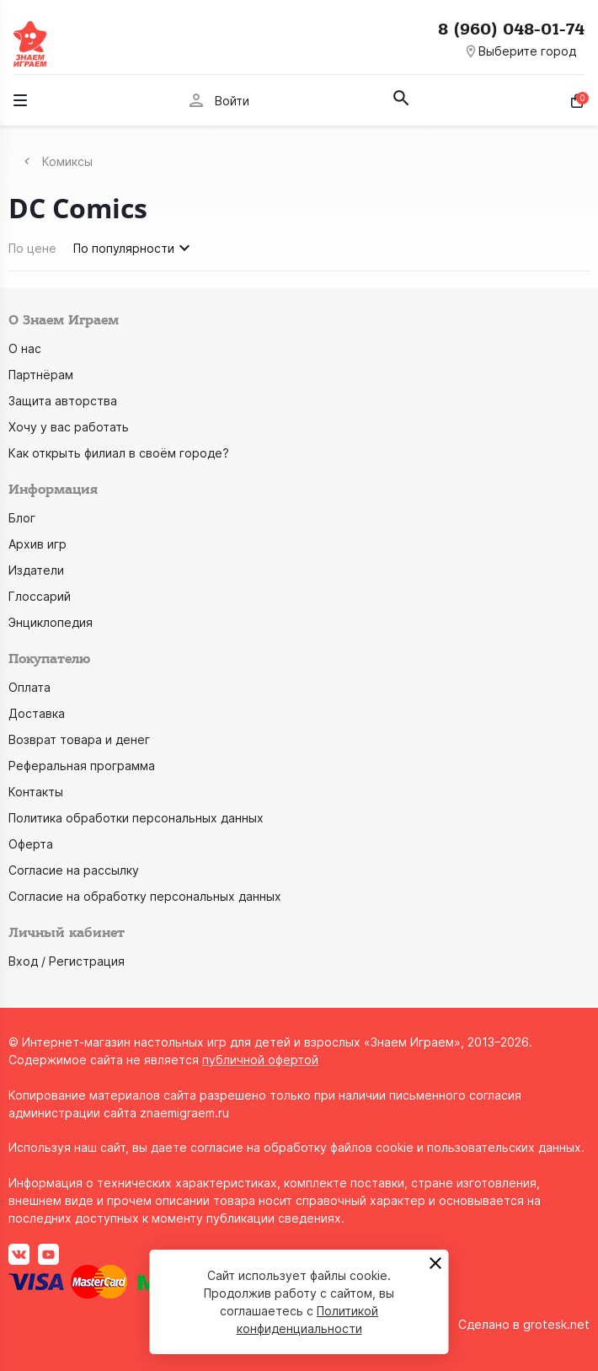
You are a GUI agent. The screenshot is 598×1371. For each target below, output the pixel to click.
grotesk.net (556, 1324)
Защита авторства (62, 401)
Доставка (36, 713)
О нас (24, 348)
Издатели (36, 570)
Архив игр (37, 544)
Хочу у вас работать (68, 427)
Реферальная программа (81, 765)
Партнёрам (40, 374)
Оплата (29, 687)
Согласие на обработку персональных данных (144, 896)
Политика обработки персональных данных (136, 818)
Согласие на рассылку (73, 870)
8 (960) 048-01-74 (511, 29)
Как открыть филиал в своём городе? (118, 453)
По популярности (134, 248)
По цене (32, 248)
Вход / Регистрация (66, 961)
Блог (21, 518)
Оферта (30, 844)
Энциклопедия (50, 622)
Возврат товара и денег (79, 739)
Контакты (35, 792)
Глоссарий (39, 596)
